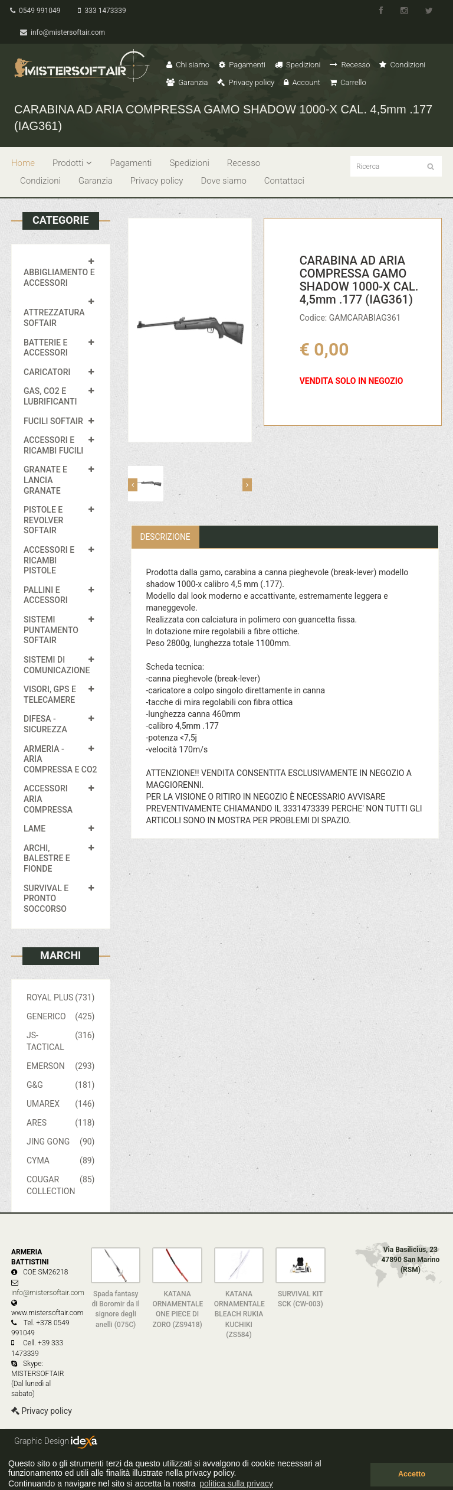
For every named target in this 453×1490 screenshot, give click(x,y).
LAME (34, 828)
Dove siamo (223, 180)
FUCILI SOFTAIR (53, 421)
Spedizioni (298, 64)
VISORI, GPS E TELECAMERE (50, 694)
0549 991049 (36, 10)
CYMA (61, 1160)
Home (23, 163)
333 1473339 (104, 10)
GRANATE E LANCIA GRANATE (45, 480)
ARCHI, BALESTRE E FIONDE (47, 858)
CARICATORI (47, 372)
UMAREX (61, 1104)
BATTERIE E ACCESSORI (46, 348)
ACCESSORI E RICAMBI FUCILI (53, 445)
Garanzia (187, 82)
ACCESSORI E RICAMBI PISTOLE (49, 560)
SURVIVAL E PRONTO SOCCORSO (46, 898)
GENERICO (61, 1016)
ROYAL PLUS (61, 997)
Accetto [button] (411, 1474)
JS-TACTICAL (61, 1040)
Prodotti (72, 163)
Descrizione (166, 537)
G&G (61, 1085)
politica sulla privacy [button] (236, 1483)
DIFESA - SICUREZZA (45, 724)
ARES (61, 1123)
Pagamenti (242, 64)
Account (302, 82)
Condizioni (402, 64)
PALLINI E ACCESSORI (46, 595)
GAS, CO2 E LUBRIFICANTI (50, 396)
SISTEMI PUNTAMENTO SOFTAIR (51, 630)
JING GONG (61, 1141)
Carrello (348, 82)
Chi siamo (187, 64)
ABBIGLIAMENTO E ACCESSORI (59, 278)
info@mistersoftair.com (63, 32)
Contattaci (284, 180)
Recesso (350, 64)
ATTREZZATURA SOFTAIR (54, 318)
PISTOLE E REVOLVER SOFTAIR (43, 520)
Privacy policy (245, 82)
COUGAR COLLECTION (61, 1184)
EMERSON (61, 1066)
